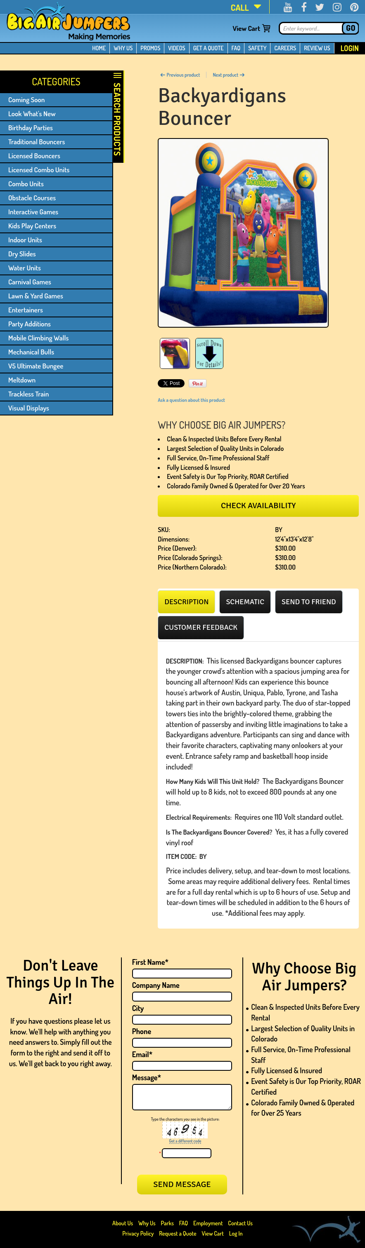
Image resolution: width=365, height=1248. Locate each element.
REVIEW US (317, 48)
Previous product (180, 75)
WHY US (123, 48)
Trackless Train (28, 393)
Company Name (156, 985)
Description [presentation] (186, 601)
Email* (142, 1054)
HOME (99, 48)
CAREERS (285, 48)
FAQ (236, 48)
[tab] (186, 601)
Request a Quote (178, 1233)
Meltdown (22, 379)
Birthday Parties (30, 127)
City (138, 1008)
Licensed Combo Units (38, 169)
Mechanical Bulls (31, 351)
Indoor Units (25, 239)
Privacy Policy (138, 1233)
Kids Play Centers (32, 225)
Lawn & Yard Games (35, 295)
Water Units (24, 267)
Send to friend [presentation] (309, 601)
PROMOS (150, 48)
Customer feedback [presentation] (200, 627)
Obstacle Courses (32, 197)
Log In (236, 1233)
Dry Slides (22, 253)
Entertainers (25, 309)
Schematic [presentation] (245, 601)
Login (350, 48)
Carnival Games (29, 281)
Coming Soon (26, 99)
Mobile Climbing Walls (38, 337)
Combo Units (26, 183)
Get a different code (185, 1140)
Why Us (147, 1223)
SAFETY (257, 48)
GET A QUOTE (208, 48)
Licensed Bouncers (34, 155)
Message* (146, 1077)
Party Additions (29, 323)
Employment (208, 1223)
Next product (229, 75)
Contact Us (240, 1223)
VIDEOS (176, 48)
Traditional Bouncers (36, 141)
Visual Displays (28, 407)
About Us (123, 1223)
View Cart (246, 28)
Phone (142, 1031)
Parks (168, 1223)
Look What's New (32, 113)
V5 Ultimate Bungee (35, 365)
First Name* (150, 961)
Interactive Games (33, 211)
